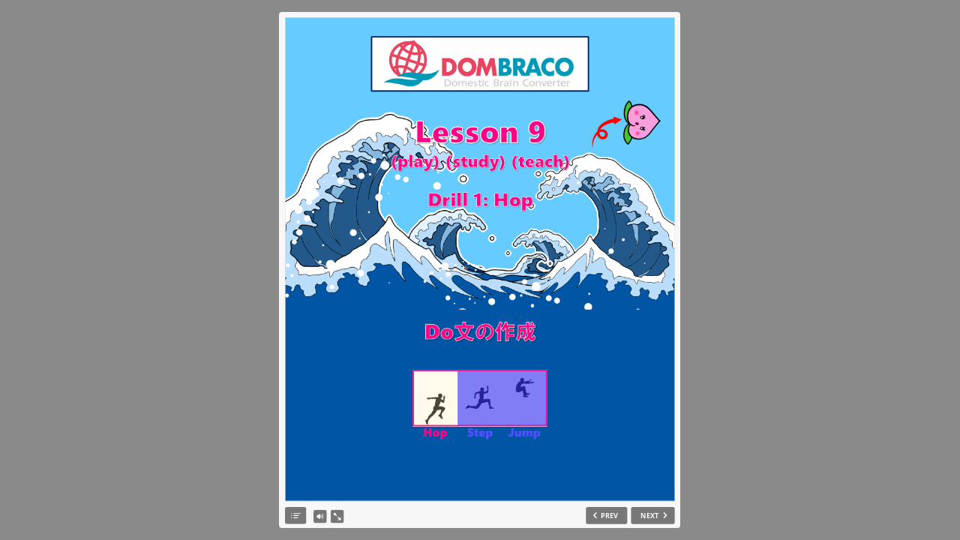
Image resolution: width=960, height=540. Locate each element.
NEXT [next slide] (649, 515)
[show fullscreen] (337, 517)
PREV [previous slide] (609, 515)
